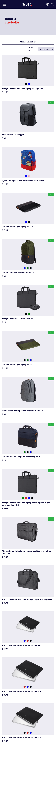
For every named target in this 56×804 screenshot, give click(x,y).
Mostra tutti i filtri (28, 42)
